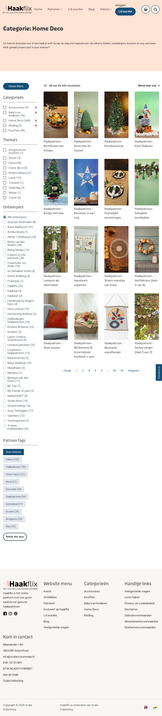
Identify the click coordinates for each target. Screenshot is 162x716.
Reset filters (16, 86)
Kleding (88, 615)
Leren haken (132, 597)
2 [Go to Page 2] (83, 370)
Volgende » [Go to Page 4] (134, 370)
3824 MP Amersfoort (16, 650)
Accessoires (92, 591)
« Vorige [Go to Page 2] (66, 370)
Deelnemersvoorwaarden (140, 627)
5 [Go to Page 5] (101, 370)
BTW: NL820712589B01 (17, 668)
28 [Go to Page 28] (114, 370)
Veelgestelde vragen (56, 627)
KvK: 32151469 (12, 662)
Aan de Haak (10, 674)
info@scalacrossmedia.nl (18, 656)
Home (47, 591)
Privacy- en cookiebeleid (140, 603)
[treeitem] (20, 107)
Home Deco (91, 609)
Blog (46, 621)
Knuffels (89, 597)
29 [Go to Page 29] (122, 370)
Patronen (49, 603)
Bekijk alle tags (15, 536)
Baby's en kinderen (95, 603)
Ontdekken (50, 597)
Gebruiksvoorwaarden (138, 615)
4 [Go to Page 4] (95, 370)
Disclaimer (131, 609)
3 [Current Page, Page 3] (89, 370)
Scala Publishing (13, 680)
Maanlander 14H (13, 644)
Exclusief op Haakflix (56, 609)
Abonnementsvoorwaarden (141, 621)
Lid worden (125, 11)
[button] (55, 9)
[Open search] (155, 9)
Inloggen (120, 5)
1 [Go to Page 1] (76, 370)
